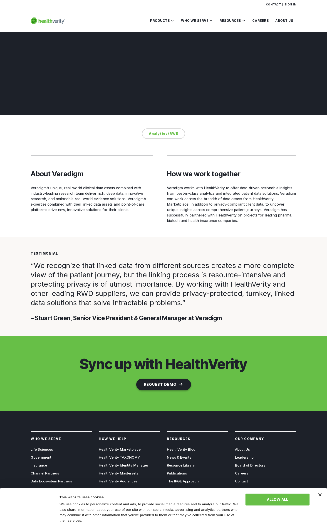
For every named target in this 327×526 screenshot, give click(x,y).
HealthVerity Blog (181, 449)
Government (41, 457)
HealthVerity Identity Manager (123, 465)
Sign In (291, 4)
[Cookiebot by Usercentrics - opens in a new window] (29, 517)
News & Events (179, 457)
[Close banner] (320, 478)
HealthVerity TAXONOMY (119, 457)
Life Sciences (42, 449)
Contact (273, 4)
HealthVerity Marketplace (120, 449)
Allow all (277, 483)
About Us (242, 449)
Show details (70, 517)
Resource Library (181, 465)
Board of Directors (250, 465)
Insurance (39, 465)
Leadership (244, 457)
